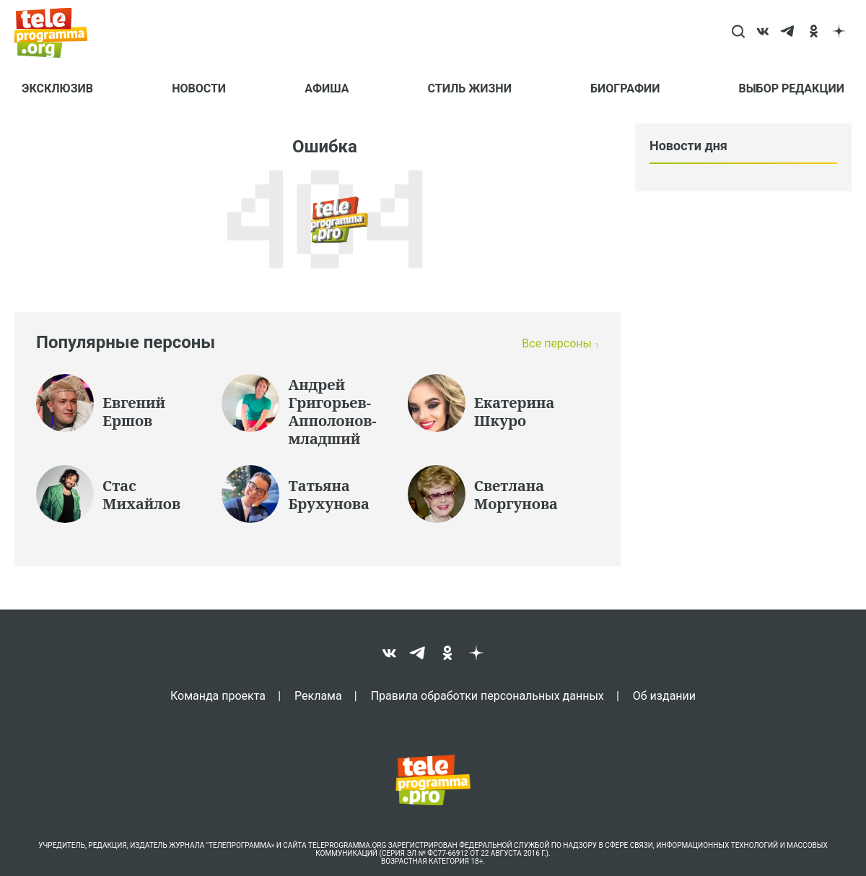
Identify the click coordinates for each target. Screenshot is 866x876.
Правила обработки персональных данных (487, 695)
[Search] (738, 32)
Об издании (664, 695)
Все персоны (557, 343)
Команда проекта (218, 695)
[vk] (763, 32)
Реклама (318, 695)
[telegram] (788, 32)
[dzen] (839, 32)
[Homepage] (58, 32)
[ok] (813, 32)
